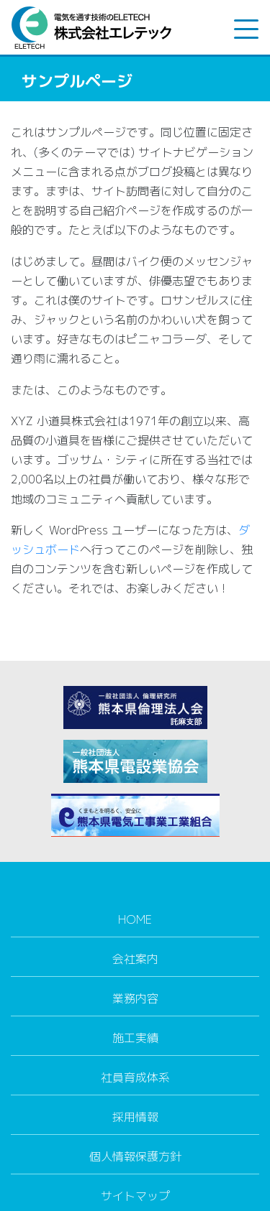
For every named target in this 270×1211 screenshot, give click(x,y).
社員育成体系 (135, 1077)
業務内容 (135, 998)
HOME (135, 919)
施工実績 (135, 1038)
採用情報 (135, 1117)
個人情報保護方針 (135, 1156)
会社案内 (135, 959)
